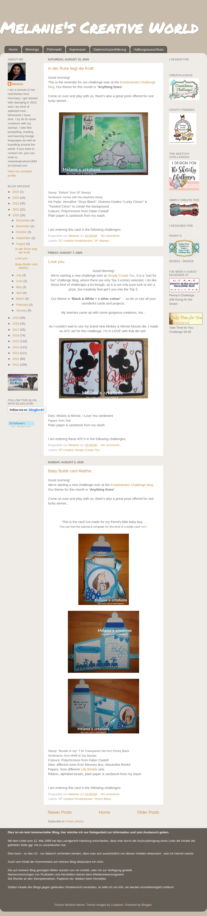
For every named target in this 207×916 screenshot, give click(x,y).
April (19, 292)
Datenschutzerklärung (109, 49)
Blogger (147, 904)
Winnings (32, 49)
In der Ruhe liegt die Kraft (70, 68)
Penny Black (102, 799)
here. (144, 526)
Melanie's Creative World (99, 27)
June (19, 281)
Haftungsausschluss (149, 49)
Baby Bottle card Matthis (69, 471)
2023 (16, 197)
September (24, 238)
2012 (16, 358)
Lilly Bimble (89, 769)
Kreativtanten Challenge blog (132, 485)
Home (13, 49)
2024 (16, 191)
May (19, 287)
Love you (56, 261)
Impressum (77, 49)
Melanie (17, 84)
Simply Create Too (121, 275)
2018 (16, 323)
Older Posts (148, 812)
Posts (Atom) (75, 821)
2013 (16, 353)
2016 (16, 335)
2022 (16, 203)
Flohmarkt (54, 49)
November (23, 226)
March (20, 298)
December (23, 220)
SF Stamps (101, 240)
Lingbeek (117, 904)
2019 (16, 317)
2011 (16, 364)
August (21, 243)
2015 (16, 341)
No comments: (111, 235)
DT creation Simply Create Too (79, 450)
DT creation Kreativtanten (76, 240)
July (19, 275)
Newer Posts (60, 812)
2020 (16, 215)
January (22, 310)
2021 (16, 209)
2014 (16, 347)
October (22, 232)
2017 (16, 329)
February (22, 304)
